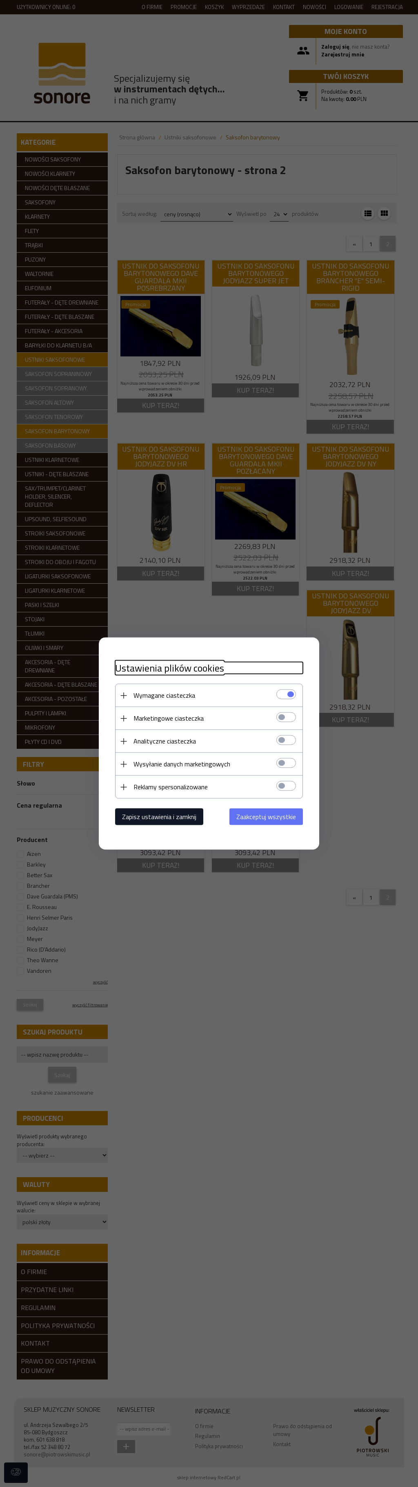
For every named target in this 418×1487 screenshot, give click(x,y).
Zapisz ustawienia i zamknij (159, 817)
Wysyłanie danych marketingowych (181, 764)
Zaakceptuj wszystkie (266, 817)
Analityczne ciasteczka (164, 741)
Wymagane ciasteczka (164, 695)
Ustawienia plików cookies (169, 668)
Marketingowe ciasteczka (168, 718)
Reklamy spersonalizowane (170, 787)
